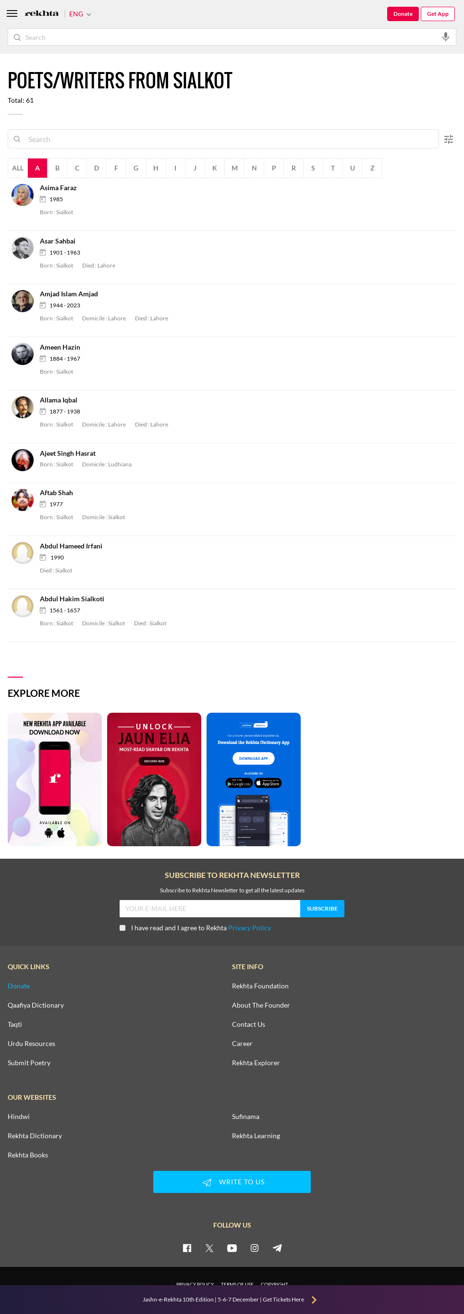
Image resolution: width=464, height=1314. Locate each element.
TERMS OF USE (237, 1284)
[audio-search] (445, 36)
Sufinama (245, 1116)
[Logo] (42, 14)
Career (242, 1043)
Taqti (15, 1024)
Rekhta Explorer (256, 1062)
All (18, 168)
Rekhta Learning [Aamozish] (256, 1135)
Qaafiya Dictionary (36, 1005)
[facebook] (187, 1247)
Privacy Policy (249, 928)
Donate (403, 13)
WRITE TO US (232, 1182)
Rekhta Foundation (260, 986)
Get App (438, 13)
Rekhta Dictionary (35, 1135)
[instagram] (254, 1247)
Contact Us (248, 1024)
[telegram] (277, 1247)
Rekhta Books (28, 1155)
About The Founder (261, 1005)
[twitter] (209, 1247)
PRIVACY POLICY (195, 1284)
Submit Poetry (29, 1062)
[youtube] (232, 1247)
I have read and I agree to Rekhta (195, 928)
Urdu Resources (31, 1043)
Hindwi (19, 1116)
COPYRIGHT (274, 1284)
